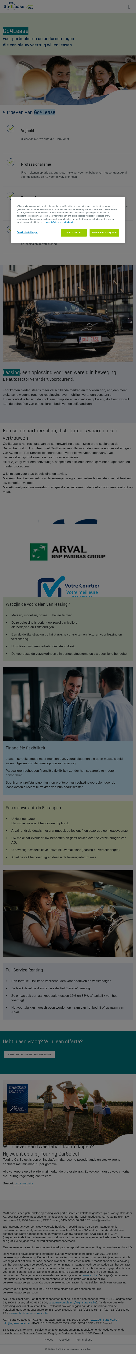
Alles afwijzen (73, 232)
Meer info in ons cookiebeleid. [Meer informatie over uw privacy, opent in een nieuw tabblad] (60, 222)
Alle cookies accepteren (104, 232)
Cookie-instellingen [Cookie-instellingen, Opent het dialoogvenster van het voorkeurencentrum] (27, 232)
